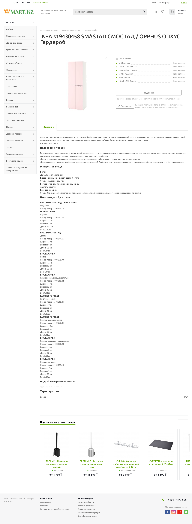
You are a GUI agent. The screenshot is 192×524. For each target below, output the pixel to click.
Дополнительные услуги (89, 513)
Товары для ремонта (16, 113)
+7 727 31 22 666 (23, 3)
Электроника (12, 86)
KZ (182, 3)
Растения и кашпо (14, 161)
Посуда (9, 127)
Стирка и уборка (14, 63)
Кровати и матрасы (15, 56)
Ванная (9, 100)
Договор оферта (86, 502)
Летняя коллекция (14, 140)
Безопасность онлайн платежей (54, 509)
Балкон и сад (12, 107)
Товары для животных (16, 93)
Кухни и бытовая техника (18, 50)
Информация (85, 499)
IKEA (12, 22)
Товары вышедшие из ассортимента (16, 169)
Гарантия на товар (86, 509)
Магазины (44, 506)
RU (185, 3)
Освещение (11, 70)
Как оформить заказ (87, 516)
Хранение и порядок (15, 36)
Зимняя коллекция (14, 154)
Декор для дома (14, 43)
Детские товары (14, 134)
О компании (45, 502)
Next (185, 422)
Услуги (9, 147)
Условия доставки (86, 506)
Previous (180, 422)
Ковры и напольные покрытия (15, 78)
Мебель (9, 29)
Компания (46, 499)
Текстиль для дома (15, 120)
